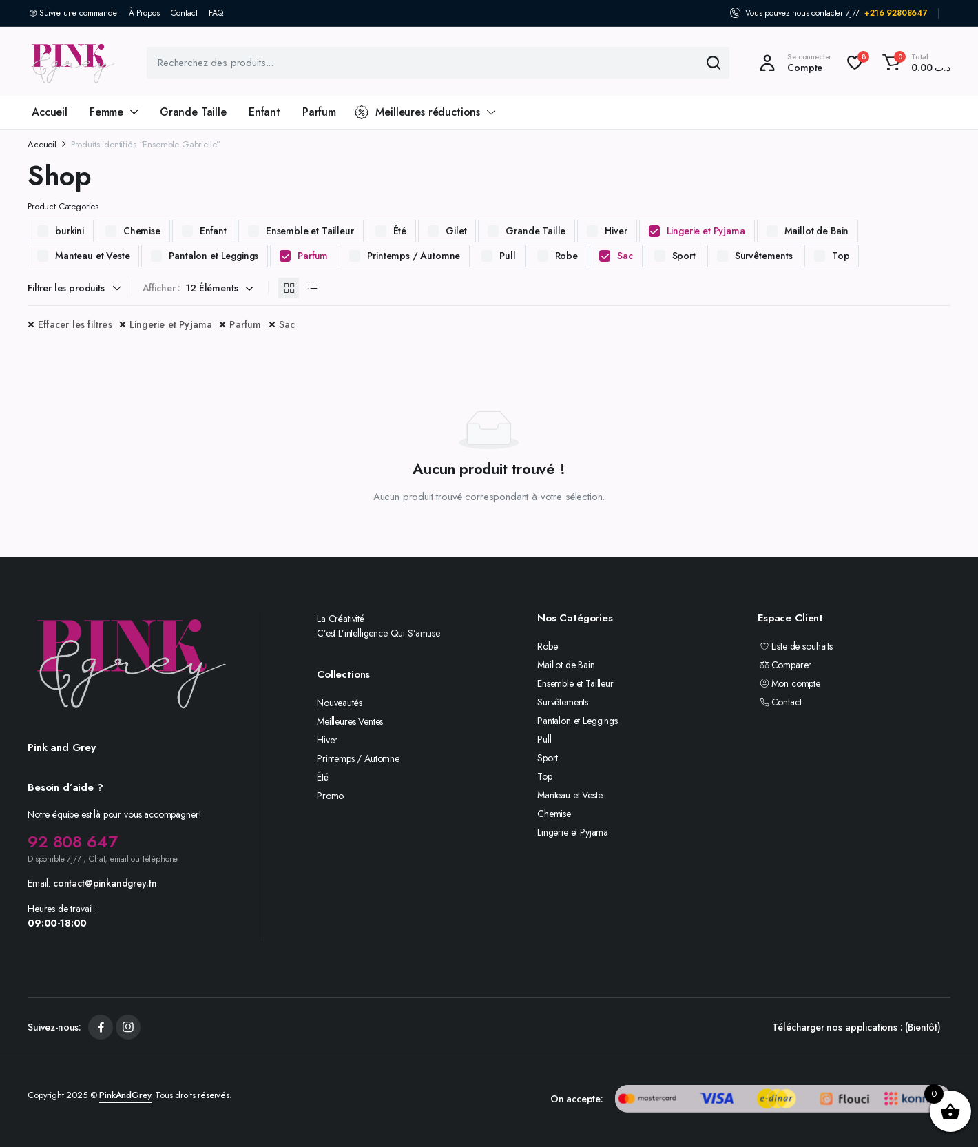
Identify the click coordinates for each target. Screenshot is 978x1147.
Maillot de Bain (816, 231)
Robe (566, 255)
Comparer (784, 665)
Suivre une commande (78, 13)
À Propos (144, 13)
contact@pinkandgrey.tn (104, 883)
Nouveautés (339, 703)
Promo (330, 796)
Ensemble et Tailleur (310, 231)
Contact (184, 13)
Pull (507, 255)
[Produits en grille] (288, 288)
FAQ (216, 13)
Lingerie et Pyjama (706, 231)
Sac (625, 255)
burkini (69, 231)
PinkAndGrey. (125, 1095)
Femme (106, 112)
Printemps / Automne (413, 255)
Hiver (616, 231)
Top (841, 255)
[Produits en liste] (312, 288)
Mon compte (789, 683)
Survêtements (764, 255)
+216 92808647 (896, 13)
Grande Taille (193, 112)
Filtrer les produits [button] (66, 288)
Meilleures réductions (417, 112)
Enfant (264, 112)
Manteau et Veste (92, 255)
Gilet (456, 231)
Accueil (49, 112)
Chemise (141, 231)
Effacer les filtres (75, 324)
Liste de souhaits (795, 646)
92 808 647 (72, 841)
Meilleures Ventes (350, 721)
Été (400, 231)
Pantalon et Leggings (213, 255)
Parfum (319, 112)
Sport (684, 255)
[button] (914, 63)
